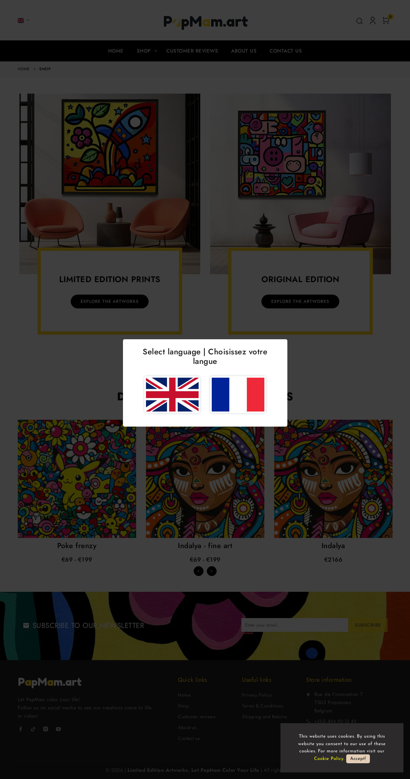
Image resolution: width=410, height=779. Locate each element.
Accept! (358, 759)
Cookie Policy (329, 758)
